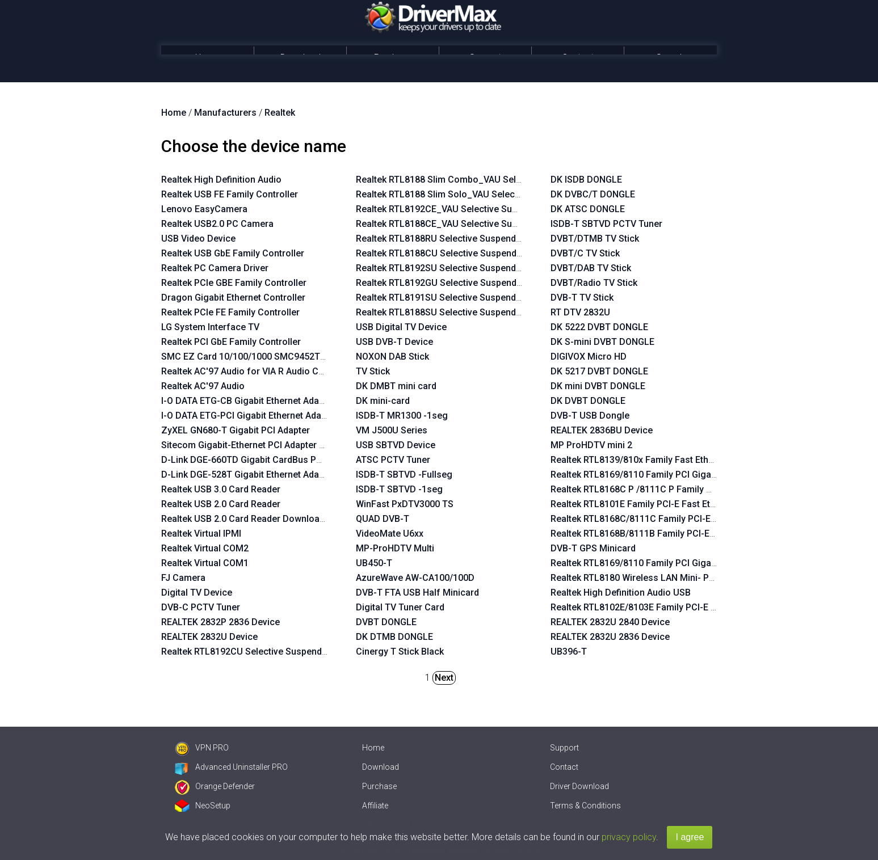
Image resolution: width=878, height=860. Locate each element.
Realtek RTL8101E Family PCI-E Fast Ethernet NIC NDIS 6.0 (671, 504)
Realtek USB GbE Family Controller (232, 253)
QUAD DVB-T (382, 518)
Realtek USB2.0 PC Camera (217, 223)
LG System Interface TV (210, 327)
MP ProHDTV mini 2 (591, 445)
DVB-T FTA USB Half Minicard (417, 592)
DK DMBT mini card (396, 386)
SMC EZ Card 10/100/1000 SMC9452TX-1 (247, 356)
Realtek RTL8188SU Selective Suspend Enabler (452, 312)
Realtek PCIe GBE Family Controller (233, 282)
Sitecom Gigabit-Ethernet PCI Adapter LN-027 (255, 445)
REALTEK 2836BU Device (602, 430)
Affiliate (375, 806)
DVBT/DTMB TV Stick (595, 238)
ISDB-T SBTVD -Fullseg (404, 474)
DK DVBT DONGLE (588, 400)
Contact (578, 57)
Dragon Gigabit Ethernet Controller (233, 297)
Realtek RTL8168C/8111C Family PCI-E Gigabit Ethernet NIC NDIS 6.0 (692, 518)
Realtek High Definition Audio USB (621, 592)
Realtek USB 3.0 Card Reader (220, 489)
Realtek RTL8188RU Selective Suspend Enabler (452, 238)
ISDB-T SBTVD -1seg (399, 489)
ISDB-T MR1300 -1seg (402, 415)
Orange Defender (215, 786)
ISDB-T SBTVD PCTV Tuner (606, 223)
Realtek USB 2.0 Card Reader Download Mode (256, 518)
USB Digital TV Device (401, 327)
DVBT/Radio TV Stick (594, 282)
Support (485, 57)
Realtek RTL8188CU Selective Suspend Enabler (453, 253)
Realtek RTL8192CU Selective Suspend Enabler (258, 651)
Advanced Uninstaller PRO (231, 767)
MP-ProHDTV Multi (395, 548)
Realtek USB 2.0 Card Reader (220, 504)
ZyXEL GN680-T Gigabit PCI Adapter (235, 430)
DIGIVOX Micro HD (589, 356)
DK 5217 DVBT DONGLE (599, 371)
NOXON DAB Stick (392, 356)
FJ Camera (183, 577)
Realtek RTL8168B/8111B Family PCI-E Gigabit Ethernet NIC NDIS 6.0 (692, 533)
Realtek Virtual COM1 (205, 563)
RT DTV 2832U (580, 312)
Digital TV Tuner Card (400, 607)
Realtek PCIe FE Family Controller (230, 312)
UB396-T (569, 651)
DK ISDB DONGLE (586, 179)
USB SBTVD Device (395, 445)
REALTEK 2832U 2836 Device (610, 636)
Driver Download (579, 786)
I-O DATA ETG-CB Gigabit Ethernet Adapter (248, 400)
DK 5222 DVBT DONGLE (599, 327)
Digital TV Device (196, 592)
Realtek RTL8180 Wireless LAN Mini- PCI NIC (642, 577)
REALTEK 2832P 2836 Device (220, 622)
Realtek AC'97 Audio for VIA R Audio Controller (257, 371)
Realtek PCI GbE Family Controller (231, 341)
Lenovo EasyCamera (204, 209)
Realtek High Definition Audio (221, 179)
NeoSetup (202, 806)
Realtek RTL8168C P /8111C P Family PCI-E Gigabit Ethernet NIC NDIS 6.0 (701, 489)
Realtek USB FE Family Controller (229, 194)
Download (300, 57)
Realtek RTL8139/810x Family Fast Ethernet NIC (649, 459)
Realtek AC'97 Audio (203, 386)
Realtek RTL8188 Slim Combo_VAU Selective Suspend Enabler (484, 179)
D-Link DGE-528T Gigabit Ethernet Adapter (248, 474)
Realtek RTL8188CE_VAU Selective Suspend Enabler (463, 223)
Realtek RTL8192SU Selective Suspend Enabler (452, 268)
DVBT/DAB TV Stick (591, 268)
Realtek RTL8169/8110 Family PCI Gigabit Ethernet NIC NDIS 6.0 (682, 474)
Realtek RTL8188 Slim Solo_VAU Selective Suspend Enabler (479, 194)
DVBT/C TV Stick (585, 253)
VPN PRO (202, 748)
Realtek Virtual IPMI (201, 533)
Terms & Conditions (585, 806)
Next (444, 677)
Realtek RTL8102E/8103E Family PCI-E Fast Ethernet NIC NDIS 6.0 (685, 607)
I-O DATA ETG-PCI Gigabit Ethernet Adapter (249, 415)
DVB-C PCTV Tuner (200, 607)
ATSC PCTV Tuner (393, 459)
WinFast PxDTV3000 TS (404, 504)
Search (670, 57)
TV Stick (373, 371)
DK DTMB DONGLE (394, 636)
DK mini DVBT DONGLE (598, 386)
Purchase (392, 57)
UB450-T (374, 563)
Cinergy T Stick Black (400, 651)
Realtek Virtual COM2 (205, 548)
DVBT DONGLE (386, 622)
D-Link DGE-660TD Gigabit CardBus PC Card (253, 459)
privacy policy (629, 837)
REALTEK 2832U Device (209, 636)
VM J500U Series (391, 430)
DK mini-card (383, 400)
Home (207, 57)
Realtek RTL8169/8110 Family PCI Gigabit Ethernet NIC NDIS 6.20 (684, 563)
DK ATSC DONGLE (588, 209)
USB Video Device (198, 238)
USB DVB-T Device (394, 341)
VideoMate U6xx (389, 533)
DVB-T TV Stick (582, 297)
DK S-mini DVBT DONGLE (602, 341)
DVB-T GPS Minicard (593, 548)
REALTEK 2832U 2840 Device (610, 622)
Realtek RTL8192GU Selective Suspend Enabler (453, 282)
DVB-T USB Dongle (590, 415)
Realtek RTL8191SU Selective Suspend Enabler (452, 297)
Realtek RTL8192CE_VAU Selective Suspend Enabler (463, 209)
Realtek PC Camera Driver (214, 268)
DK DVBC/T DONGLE (593, 194)
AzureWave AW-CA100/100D (415, 577)
